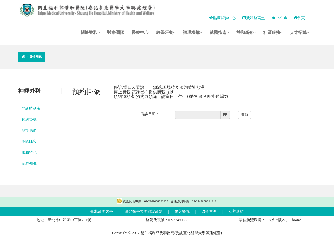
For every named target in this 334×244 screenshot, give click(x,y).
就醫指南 (219, 32)
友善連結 (236, 211)
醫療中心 (140, 32)
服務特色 (29, 152)
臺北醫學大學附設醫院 (143, 211)
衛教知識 (29, 163)
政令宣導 (209, 211)
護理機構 (192, 32)
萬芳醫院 (182, 211)
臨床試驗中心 (222, 18)
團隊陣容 (29, 141)
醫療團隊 (115, 32)
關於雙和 (90, 32)
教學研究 (165, 32)
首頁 (299, 18)
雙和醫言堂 (253, 18)
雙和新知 (246, 32)
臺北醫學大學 (101, 211)
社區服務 (272, 32)
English (279, 18)
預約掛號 (29, 119)
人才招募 (299, 32)
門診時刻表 (31, 108)
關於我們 (29, 130)
